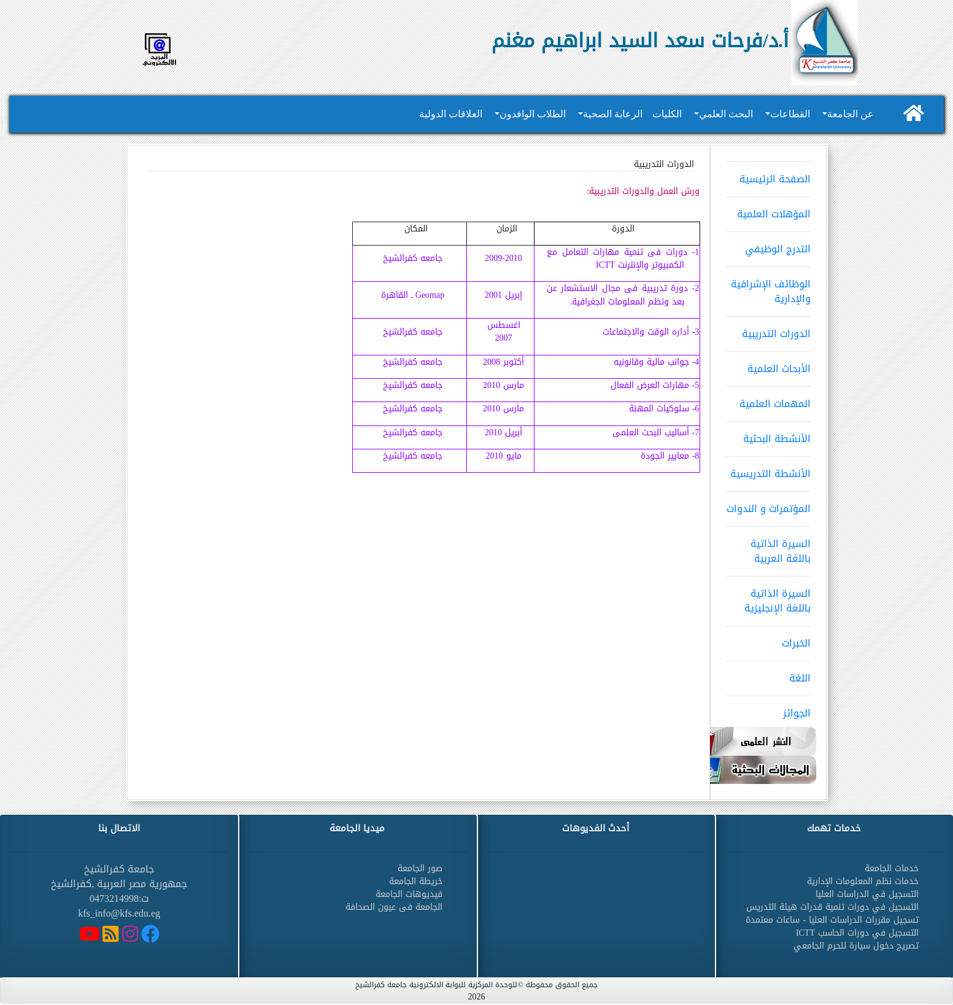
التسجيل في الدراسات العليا (867, 894)
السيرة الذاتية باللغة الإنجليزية (768, 597)
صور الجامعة (420, 868)
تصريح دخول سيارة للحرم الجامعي (856, 945)
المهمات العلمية (768, 399)
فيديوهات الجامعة (409, 894)
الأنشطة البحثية (768, 434)
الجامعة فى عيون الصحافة (393, 907)
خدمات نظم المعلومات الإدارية (863, 881)
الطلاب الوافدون (533, 114)
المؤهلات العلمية (768, 209)
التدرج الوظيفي (768, 244)
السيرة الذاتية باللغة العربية (768, 547)
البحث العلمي (726, 114)
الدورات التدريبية (768, 329)
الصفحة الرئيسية (768, 174)
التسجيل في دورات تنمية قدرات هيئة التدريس (832, 907)
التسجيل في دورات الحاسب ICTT (857, 933)
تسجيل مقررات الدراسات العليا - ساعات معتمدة (832, 920)
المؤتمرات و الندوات (768, 504)
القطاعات (790, 114)
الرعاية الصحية (612, 114)
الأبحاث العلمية (768, 364)
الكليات (667, 114)
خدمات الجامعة (892, 868)
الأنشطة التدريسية (768, 469)
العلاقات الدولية (450, 114)
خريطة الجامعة (415, 881)
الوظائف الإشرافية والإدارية (768, 287)
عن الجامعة (850, 114)
